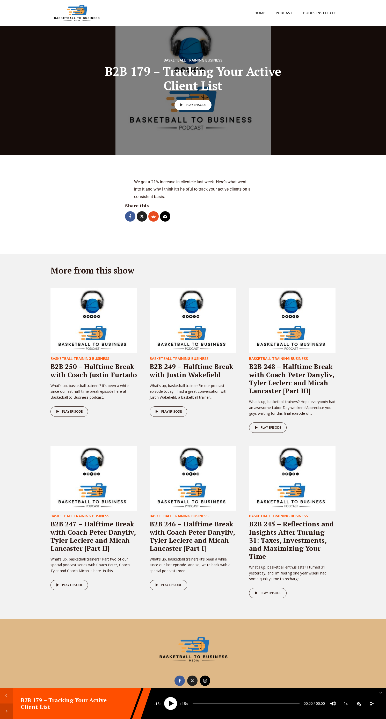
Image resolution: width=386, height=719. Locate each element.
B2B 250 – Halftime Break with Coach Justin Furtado (93, 370)
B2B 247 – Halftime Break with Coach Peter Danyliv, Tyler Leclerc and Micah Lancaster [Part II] (93, 536)
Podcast (284, 12)
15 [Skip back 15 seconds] (157, 704)
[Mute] (332, 703)
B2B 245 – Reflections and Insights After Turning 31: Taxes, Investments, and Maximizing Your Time (291, 540)
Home (259, 12)
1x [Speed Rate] (346, 703)
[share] (371, 703)
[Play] (170, 703)
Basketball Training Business (193, 60)
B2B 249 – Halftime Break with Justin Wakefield (191, 370)
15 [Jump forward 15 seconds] (184, 704)
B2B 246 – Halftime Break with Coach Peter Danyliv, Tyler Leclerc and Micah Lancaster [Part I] (192, 536)
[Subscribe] (358, 703)
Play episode (192, 105)
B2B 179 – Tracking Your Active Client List (64, 703)
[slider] (246, 703)
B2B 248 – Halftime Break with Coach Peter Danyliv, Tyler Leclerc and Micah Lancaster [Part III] (291, 378)
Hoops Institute (319, 12)
